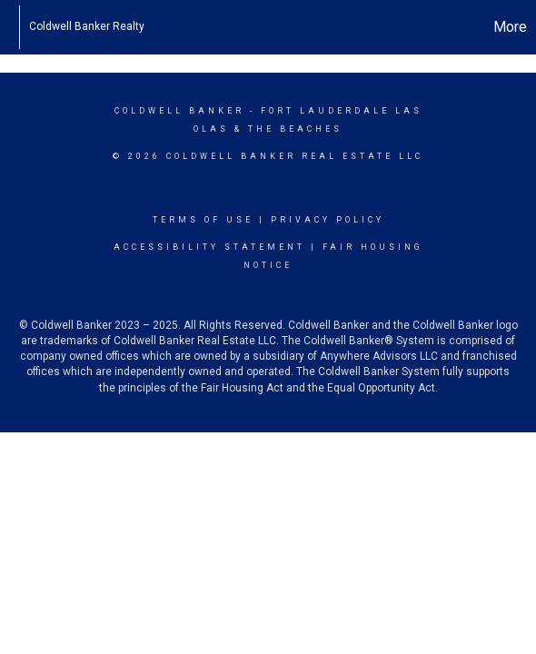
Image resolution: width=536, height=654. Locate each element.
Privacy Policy (327, 219)
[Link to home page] (9, 27)
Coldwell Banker (179, 110)
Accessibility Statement (209, 247)
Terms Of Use (203, 219)
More (510, 26)
